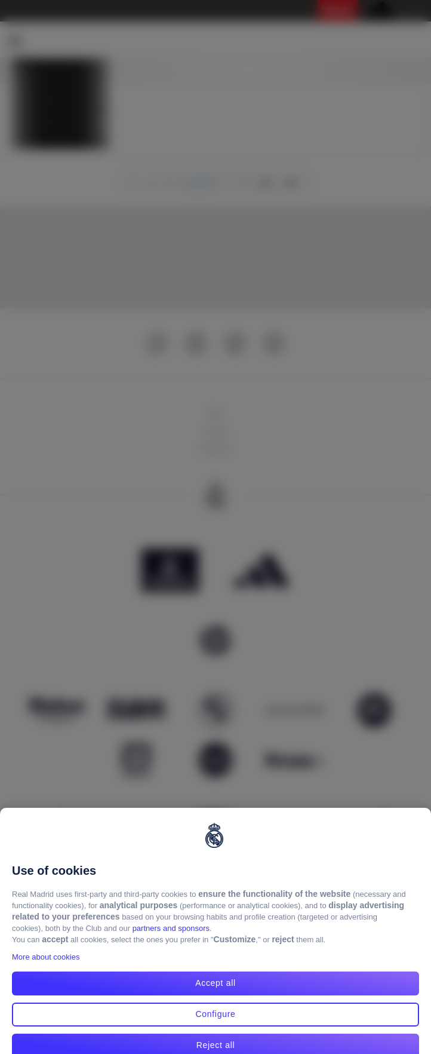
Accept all (215, 992)
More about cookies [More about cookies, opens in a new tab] (45, 966)
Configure (215, 1023)
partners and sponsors (171, 937)
